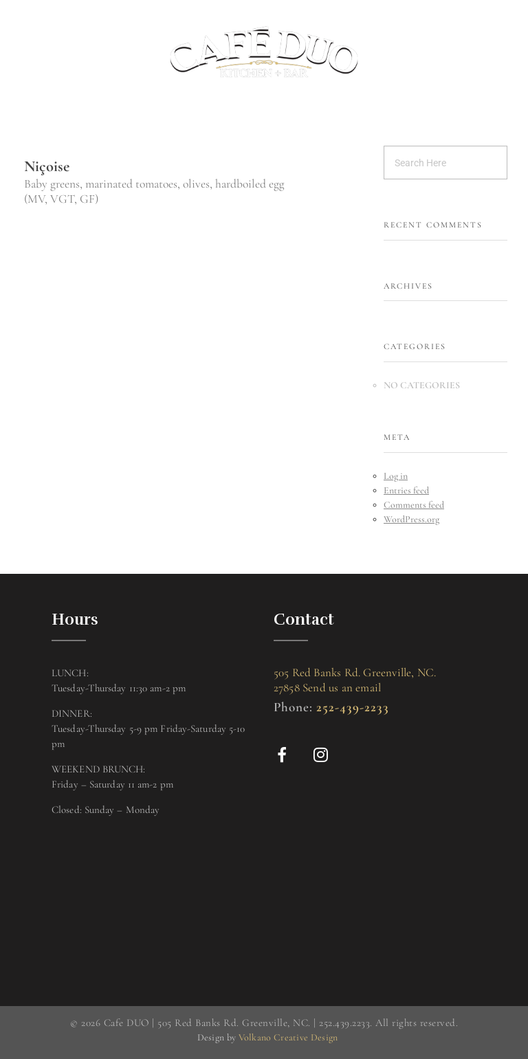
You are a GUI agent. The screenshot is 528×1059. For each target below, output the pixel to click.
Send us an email (341, 687)
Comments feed (414, 505)
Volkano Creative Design (288, 1037)
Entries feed (406, 490)
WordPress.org (411, 519)
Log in (396, 476)
